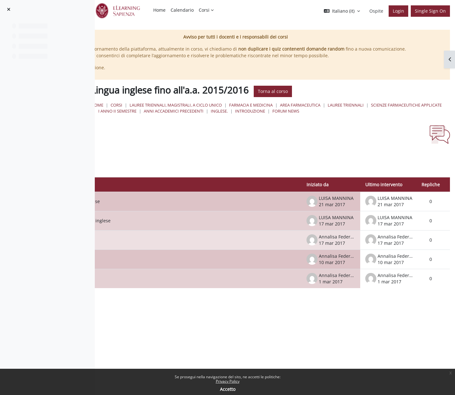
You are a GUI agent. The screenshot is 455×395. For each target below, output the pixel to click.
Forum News (240, 124)
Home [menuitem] (159, 10)
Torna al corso (364, 98)
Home (189, 111)
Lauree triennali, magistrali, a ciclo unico (267, 111)
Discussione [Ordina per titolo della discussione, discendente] (143, 197)
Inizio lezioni (149, 291)
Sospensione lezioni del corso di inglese (178, 234)
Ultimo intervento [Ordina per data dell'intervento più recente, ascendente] (383, 197)
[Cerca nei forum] (156, 176)
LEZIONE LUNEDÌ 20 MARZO (165, 253)
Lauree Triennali (208, 117)
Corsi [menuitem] (204, 10)
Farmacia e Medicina (342, 111)
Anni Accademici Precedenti (386, 117)
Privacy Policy (228, 381)
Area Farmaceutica (392, 111)
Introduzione (205, 124)
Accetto (227, 389)
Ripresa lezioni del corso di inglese (173, 214)
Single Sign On (430, 11)
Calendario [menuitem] (182, 10)
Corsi (208, 111)
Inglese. (432, 117)
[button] (342, 11)
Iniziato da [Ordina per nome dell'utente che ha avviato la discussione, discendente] (317, 197)
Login (398, 11)
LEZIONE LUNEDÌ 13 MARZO (165, 272)
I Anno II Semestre (330, 117)
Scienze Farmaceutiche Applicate (268, 117)
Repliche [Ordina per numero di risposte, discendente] (431, 197)
